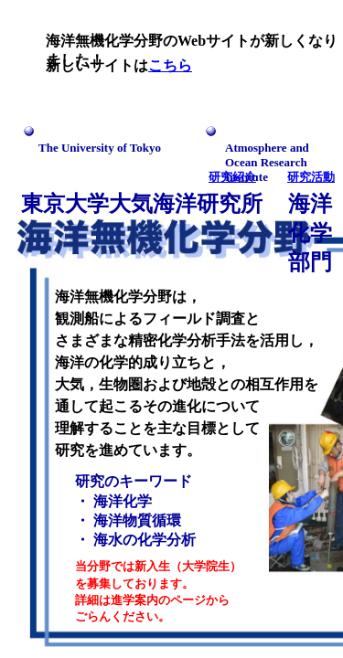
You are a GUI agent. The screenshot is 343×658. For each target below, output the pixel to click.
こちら (170, 65)
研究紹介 (232, 177)
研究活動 (311, 177)
